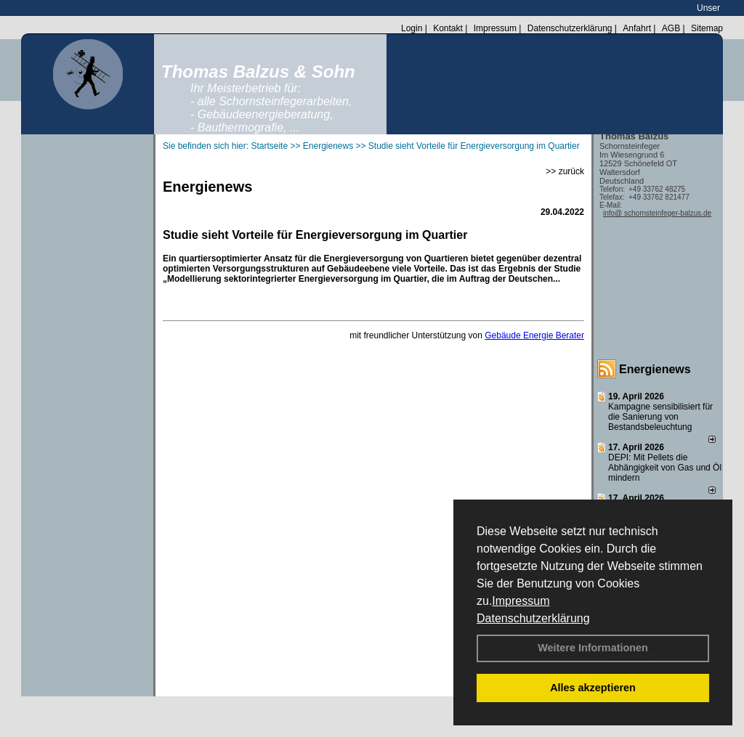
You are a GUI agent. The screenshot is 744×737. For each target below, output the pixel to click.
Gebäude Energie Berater (534, 335)
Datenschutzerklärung (533, 618)
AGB (671, 28)
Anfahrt (637, 28)
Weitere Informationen (593, 647)
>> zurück (565, 171)
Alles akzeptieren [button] (593, 687)
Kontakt (448, 28)
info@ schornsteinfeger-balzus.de (657, 213)
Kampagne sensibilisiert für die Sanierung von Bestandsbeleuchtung (660, 417)
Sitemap (707, 28)
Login (411, 28)
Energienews (655, 369)
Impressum (520, 601)
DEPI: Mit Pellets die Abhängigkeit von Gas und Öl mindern (664, 467)
